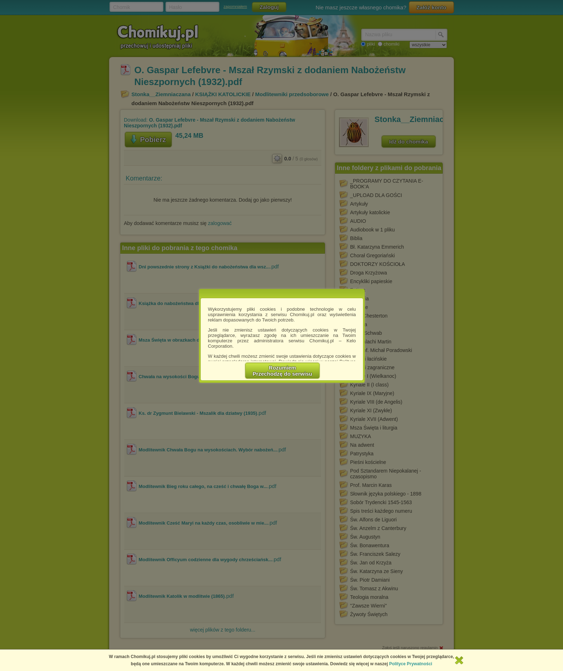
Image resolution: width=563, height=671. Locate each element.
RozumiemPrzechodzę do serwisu (282, 371)
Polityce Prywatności (410, 663)
